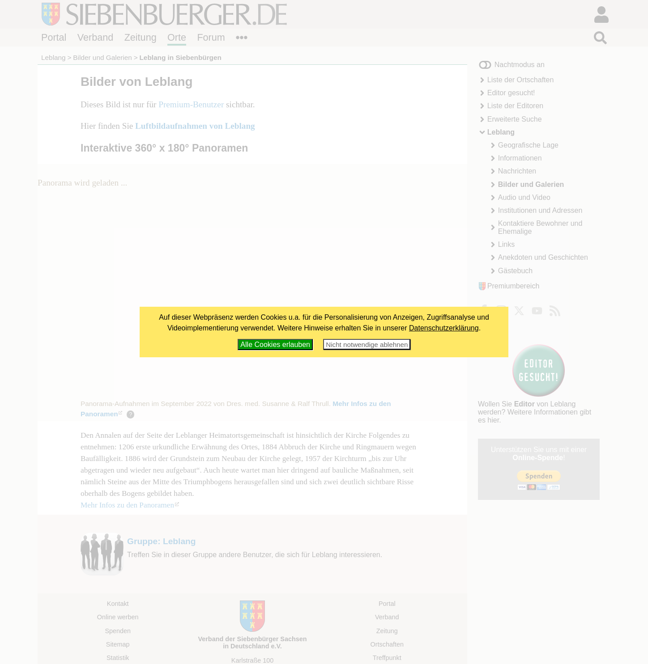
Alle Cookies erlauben (275, 344)
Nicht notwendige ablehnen (367, 344)
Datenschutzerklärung (444, 328)
